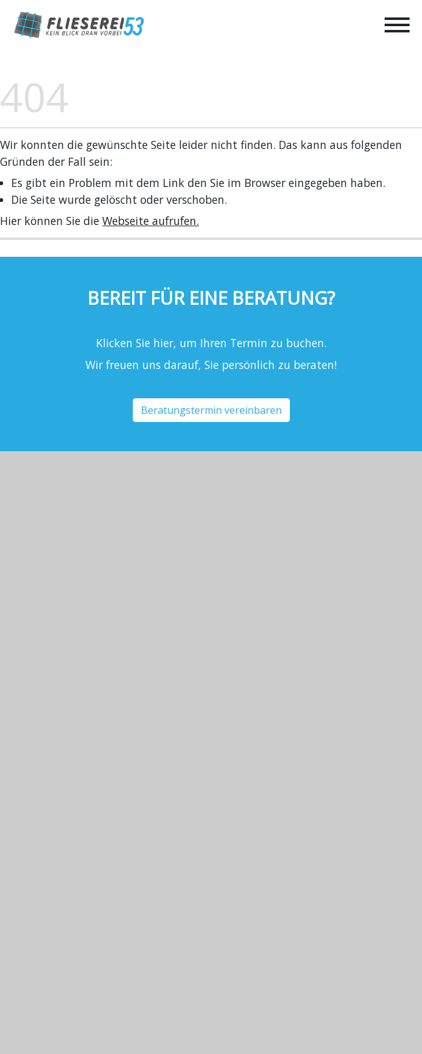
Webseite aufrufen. (150, 220)
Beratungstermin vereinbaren (211, 410)
